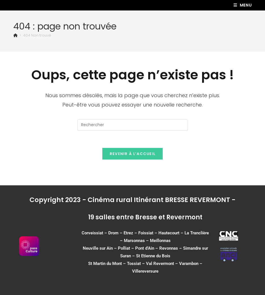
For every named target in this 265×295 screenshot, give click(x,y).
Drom (113, 232)
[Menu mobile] (243, 5)
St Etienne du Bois (153, 255)
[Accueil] (15, 35)
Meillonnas (160, 240)
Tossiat (134, 263)
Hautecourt (168, 232)
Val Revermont (160, 263)
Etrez (128, 232)
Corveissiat (92, 232)
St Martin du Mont (105, 263)
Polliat (124, 248)
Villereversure (145, 271)
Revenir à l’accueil (133, 153)
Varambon (188, 263)
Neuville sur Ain (98, 248)
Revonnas (168, 248)
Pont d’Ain (144, 248)
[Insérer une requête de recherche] (132, 125)
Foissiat (145, 232)
